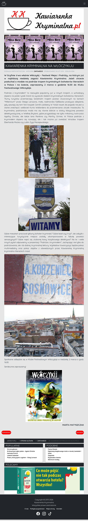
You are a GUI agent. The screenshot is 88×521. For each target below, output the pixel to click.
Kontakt (59, 510)
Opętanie (51, 457)
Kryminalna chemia (54, 459)
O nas (26, 510)
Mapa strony (50, 510)
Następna (78, 433)
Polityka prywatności (37, 510)
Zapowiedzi (38, 71)
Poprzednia (14, 433)
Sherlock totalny (53, 461)
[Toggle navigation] (84, 3)
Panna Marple (52, 450)
